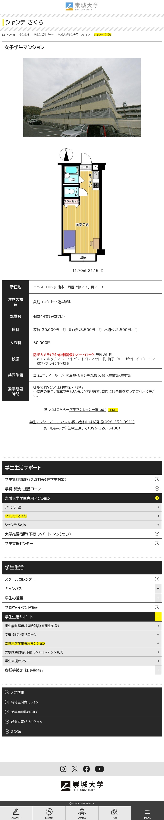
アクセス (82, 818)
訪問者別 (49, 818)
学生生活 (24, 34)
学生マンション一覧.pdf (87, 409)
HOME (10, 34)
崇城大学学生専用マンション (74, 34)
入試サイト (16, 818)
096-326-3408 (104, 428)
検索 (115, 818)
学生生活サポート (44, 34)
